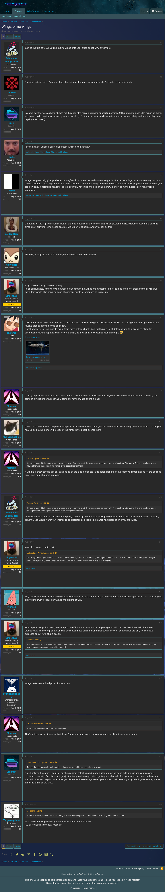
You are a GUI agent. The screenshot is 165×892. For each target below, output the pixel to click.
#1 (161, 43)
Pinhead (12, 607)
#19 (160, 756)
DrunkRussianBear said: (38, 724)
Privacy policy (138, 868)
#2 (161, 77)
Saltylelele (12, 264)
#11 (160, 421)
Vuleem (12, 92)
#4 (161, 141)
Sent (12, 123)
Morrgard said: (33, 811)
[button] (40, 11)
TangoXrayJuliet (12, 820)
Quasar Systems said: (37, 458)
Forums (18, 11)
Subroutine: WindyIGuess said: (41, 553)
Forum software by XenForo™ (82, 874)
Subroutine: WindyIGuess (15, 31)
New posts (6, 16)
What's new (33, 11)
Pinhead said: (33, 640)
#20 (160, 805)
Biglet (12, 157)
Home (7, 11)
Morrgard (12, 406)
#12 (160, 452)
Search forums (20, 16)
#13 (160, 497)
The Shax (12, 332)
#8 (161, 280)
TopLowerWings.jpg (37, 357)
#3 (161, 108)
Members (49, 11)
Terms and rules (123, 868)
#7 (161, 249)
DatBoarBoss (12, 234)
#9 (161, 317)
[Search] (156, 11)
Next (17, 36)
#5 (161, 175)
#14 (160, 542)
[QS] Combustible (12, 437)
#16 (160, 622)
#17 (160, 678)
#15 (160, 591)
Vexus (12, 190)
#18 (160, 718)
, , (49, 152)
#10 (160, 391)
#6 (161, 218)
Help (149, 868)
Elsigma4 (12, 771)
